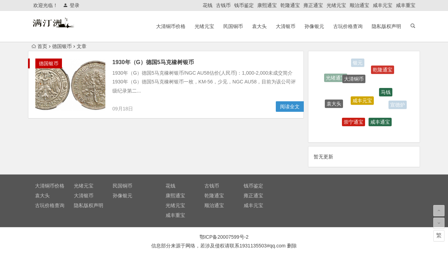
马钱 (386, 93)
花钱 (207, 5)
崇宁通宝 (353, 123)
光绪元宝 (336, 5)
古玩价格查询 (348, 26)
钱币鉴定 (244, 5)
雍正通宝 (313, 5)
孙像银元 (314, 26)
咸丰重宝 (405, 5)
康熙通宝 (267, 5)
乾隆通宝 (290, 5)
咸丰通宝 (380, 123)
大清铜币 (354, 80)
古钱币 (223, 5)
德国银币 (62, 46)
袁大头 (259, 26)
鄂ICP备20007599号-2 (224, 237)
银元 (358, 63)
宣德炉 (397, 105)
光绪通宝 (335, 78)
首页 (39, 46)
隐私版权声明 (386, 26)
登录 (71, 5)
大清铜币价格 (171, 26)
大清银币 (285, 26)
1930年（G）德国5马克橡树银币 (153, 62)
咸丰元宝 (382, 5)
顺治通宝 (359, 5)
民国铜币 (233, 26)
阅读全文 (290, 106)
